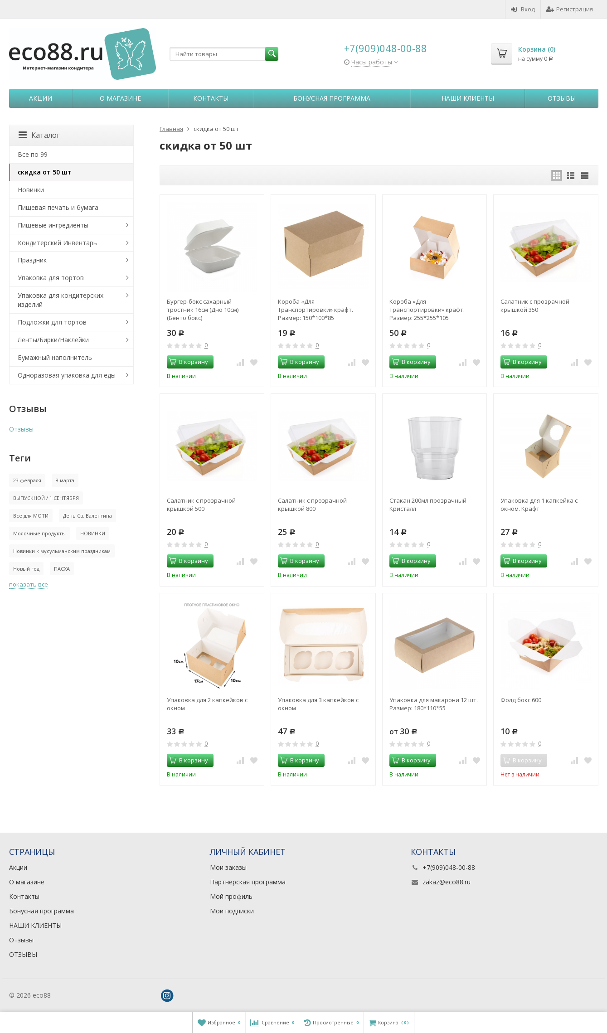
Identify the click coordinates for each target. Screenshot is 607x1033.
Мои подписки (232, 911)
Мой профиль (231, 896)
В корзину (188, 362)
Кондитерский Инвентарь (57, 242)
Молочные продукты (39, 533)
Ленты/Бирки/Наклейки (53, 339)
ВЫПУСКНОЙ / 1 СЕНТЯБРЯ (46, 498)
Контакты (210, 98)
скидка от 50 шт (45, 172)
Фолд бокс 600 (520, 700)
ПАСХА (62, 568)
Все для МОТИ (31, 515)
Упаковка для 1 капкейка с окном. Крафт (539, 504)
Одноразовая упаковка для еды (67, 375)
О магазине (120, 98)
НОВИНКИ (92, 533)
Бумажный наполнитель (55, 357)
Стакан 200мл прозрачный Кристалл (427, 504)
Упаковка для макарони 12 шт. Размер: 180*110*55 (433, 704)
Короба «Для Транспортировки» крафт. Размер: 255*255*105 (427, 309)
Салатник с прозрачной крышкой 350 (534, 305)
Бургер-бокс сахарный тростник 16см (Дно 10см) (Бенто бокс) (202, 309)
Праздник (32, 260)
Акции (40, 98)
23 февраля (27, 480)
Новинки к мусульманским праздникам (62, 551)
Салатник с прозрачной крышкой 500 (201, 504)
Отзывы (562, 98)
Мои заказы (228, 867)
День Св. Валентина (87, 515)
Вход (523, 9)
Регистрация (569, 9)
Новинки (31, 189)
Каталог (39, 135)
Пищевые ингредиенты (53, 225)
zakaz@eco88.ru (446, 882)
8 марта (65, 480)
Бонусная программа (331, 98)
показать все (28, 584)
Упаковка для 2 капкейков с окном (207, 704)
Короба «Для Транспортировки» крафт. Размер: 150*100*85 (315, 309)
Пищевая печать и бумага (58, 207)
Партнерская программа (248, 882)
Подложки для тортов (52, 322)
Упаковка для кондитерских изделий (60, 300)
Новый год (26, 568)
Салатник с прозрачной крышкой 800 (312, 504)
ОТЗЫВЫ (23, 954)
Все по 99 (33, 154)
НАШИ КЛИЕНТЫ (468, 98)
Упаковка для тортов (51, 277)
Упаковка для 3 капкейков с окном (318, 704)
